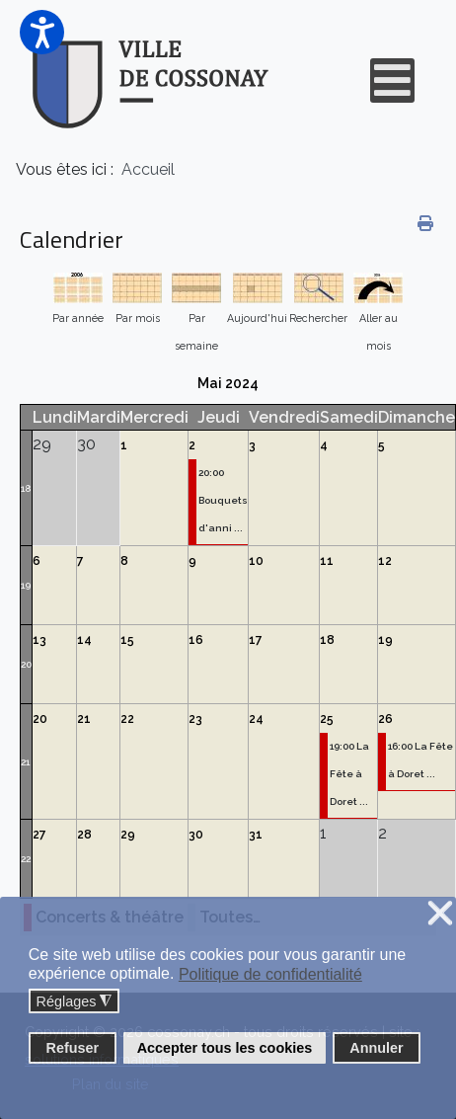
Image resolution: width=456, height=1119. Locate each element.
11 (327, 561)
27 (39, 834)
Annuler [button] (376, 1048)
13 (39, 640)
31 (256, 834)
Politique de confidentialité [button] (270, 974)
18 (26, 488)
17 (256, 640)
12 (385, 561)
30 (196, 834)
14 (84, 640)
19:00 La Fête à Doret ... (349, 774)
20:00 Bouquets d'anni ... (223, 500)
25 (327, 719)
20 (26, 664)
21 (25, 762)
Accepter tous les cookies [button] (225, 1048)
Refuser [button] (73, 1048)
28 (84, 834)
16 (196, 640)
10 (256, 561)
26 (385, 719)
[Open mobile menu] (392, 80)
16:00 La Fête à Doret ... (420, 760)
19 (26, 585)
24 (256, 719)
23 (195, 719)
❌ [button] (440, 914)
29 (127, 834)
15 (127, 640)
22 (127, 719)
